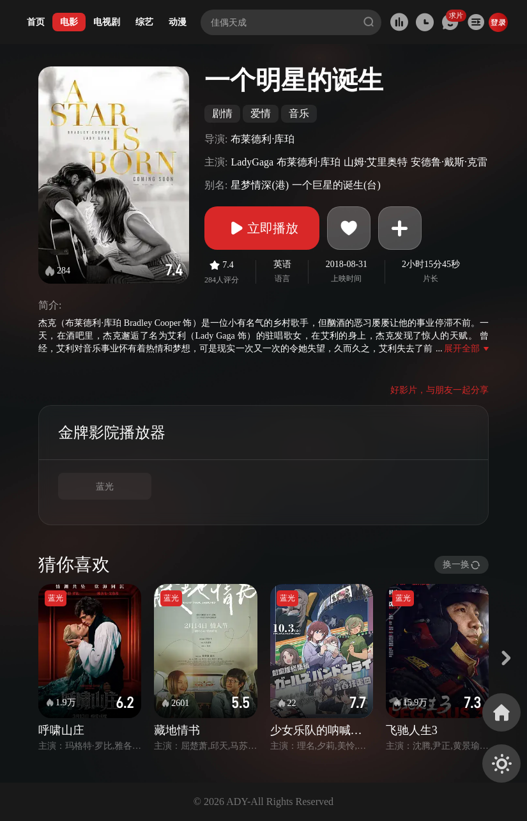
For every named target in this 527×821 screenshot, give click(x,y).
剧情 (222, 113)
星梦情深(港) (260, 185)
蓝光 (105, 486)
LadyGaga (252, 162)
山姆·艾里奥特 (376, 162)
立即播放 (261, 228)
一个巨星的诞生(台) (336, 185)
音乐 (299, 113)
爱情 (260, 113)
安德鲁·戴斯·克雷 (449, 162)
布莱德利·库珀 (262, 139)
